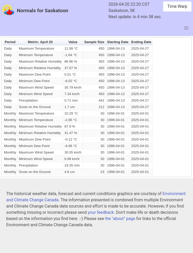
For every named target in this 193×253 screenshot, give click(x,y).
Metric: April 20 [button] (40, 42)
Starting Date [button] (118, 42)
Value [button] (73, 42)
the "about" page (120, 218)
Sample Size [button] (94, 42)
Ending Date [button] (141, 42)
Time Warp (177, 6)
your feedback (101, 212)
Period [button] (10, 42)
